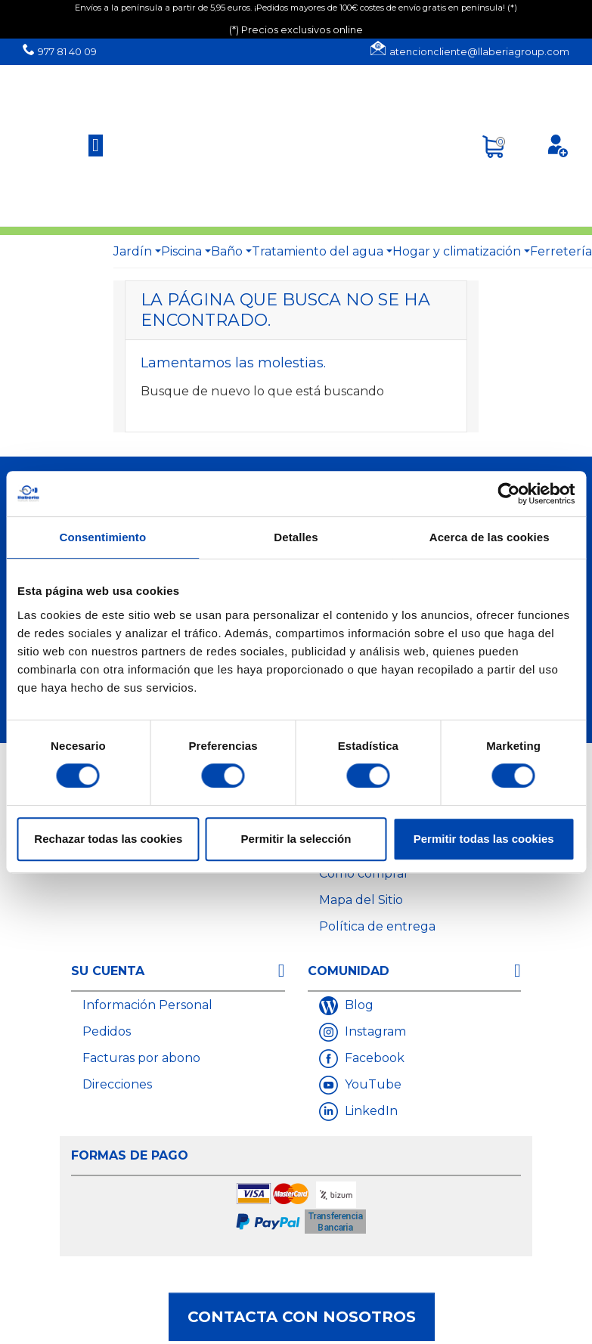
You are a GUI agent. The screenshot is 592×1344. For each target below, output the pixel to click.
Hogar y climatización (456, 251)
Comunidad (348, 971)
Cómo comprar (364, 873)
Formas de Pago (129, 1155)
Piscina (181, 251)
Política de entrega (377, 926)
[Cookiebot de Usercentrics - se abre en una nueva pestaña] (508, 493)
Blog (357, 1005)
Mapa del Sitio (361, 900)
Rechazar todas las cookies (108, 838)
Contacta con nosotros (302, 1317)
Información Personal (147, 1005)
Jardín (132, 251)
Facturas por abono (141, 1058)
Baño (227, 251)
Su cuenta (107, 971)
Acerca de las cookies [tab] (489, 537)
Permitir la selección (296, 838)
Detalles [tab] (296, 537)
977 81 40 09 (67, 51)
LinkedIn (370, 1111)
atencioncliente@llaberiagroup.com (479, 51)
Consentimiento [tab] (102, 537)
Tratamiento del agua (317, 251)
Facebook (373, 1058)
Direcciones (117, 1084)
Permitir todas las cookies (484, 838)
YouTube (371, 1084)
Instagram (374, 1031)
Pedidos (106, 1031)
